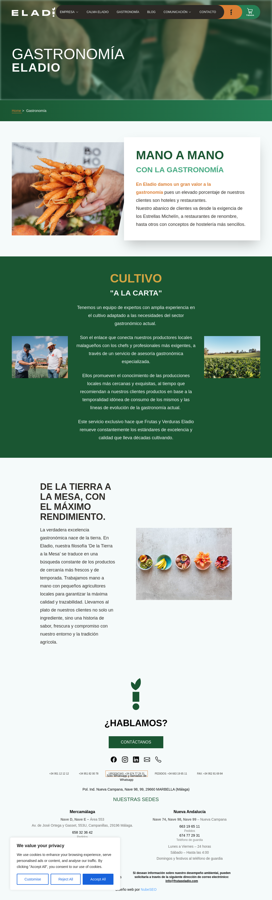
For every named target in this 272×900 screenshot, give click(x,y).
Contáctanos (136, 742)
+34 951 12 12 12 (59, 773)
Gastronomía (128, 12)
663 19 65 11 (189, 826)
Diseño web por (127, 889)
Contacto (208, 12)
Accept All (98, 879)
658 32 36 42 (82, 832)
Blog (151, 12)
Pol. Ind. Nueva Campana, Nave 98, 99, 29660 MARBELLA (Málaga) (135, 789)
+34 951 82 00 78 (88, 773)
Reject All (65, 879)
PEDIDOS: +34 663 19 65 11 (171, 773)
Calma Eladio (98, 12)
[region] (65, 863)
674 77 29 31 (189, 835)
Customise (33, 879)
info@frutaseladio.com (182, 881)
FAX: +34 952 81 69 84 (210, 773)
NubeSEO (149, 889)
